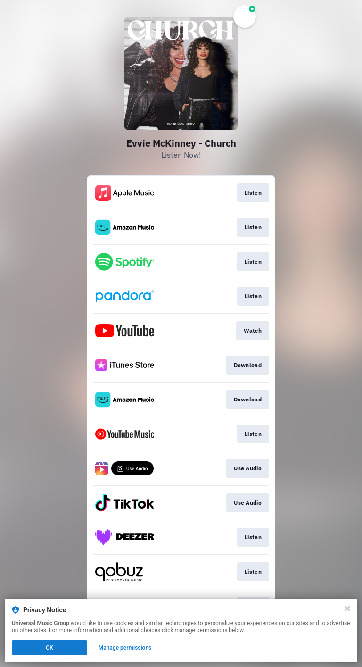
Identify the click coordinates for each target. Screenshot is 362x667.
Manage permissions (125, 647)
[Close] (347, 608)
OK (49, 647)
